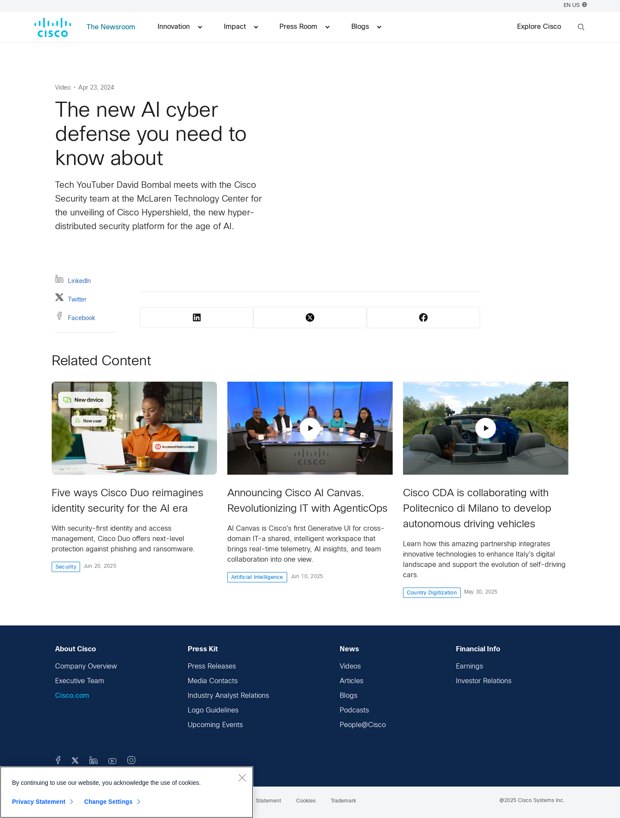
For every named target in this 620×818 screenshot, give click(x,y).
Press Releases (212, 666)
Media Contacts (213, 681)
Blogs (348, 696)
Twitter (71, 299)
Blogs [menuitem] (366, 27)
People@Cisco (363, 725)
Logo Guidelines (213, 710)
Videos (350, 666)
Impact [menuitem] (241, 27)
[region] (126, 792)
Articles (351, 681)
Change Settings (108, 801)
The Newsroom (111, 27)
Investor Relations (484, 681)
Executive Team (79, 681)
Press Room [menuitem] (304, 27)
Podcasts (354, 710)
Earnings (469, 666)
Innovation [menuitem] (180, 27)
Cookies (306, 801)
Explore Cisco (539, 27)
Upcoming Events (215, 725)
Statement (268, 801)
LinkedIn (73, 280)
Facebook (75, 317)
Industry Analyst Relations (228, 696)
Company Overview (86, 666)
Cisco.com (72, 696)
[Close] (242, 777)
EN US (575, 5)
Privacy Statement (38, 801)
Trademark (343, 801)
